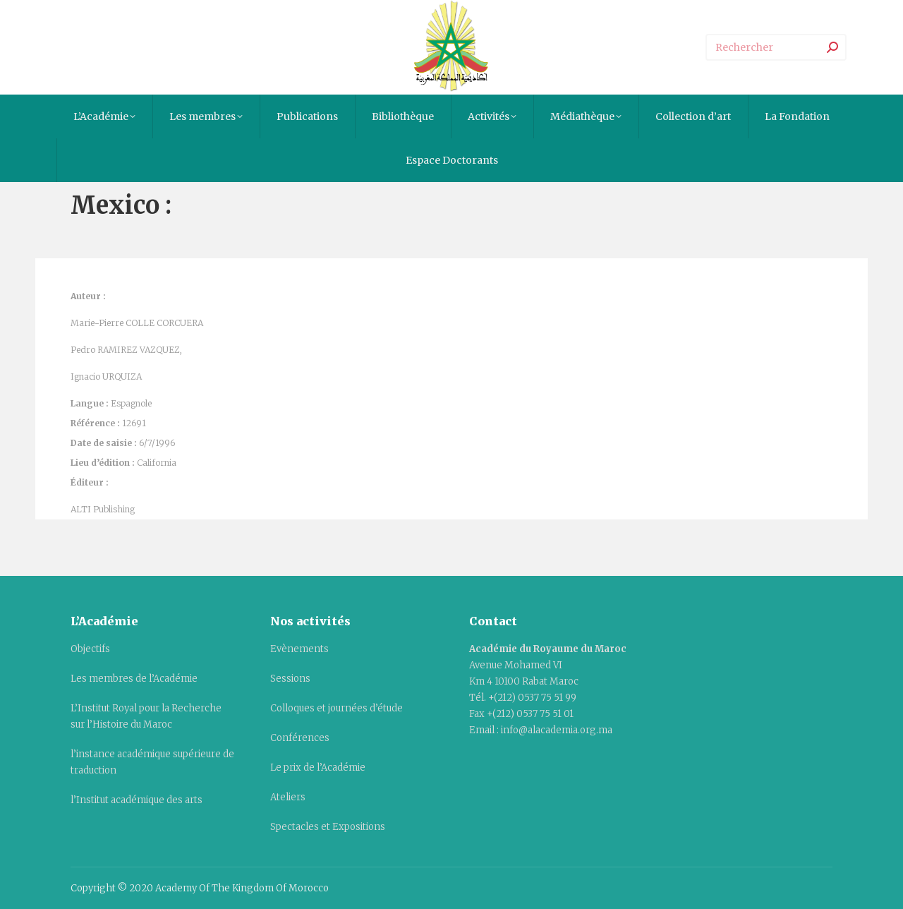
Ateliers (287, 797)
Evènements (299, 649)
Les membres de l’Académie (134, 679)
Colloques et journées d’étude (336, 708)
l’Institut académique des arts (136, 800)
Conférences (299, 738)
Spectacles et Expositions (327, 827)
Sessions (290, 679)
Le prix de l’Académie (317, 767)
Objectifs (90, 649)
